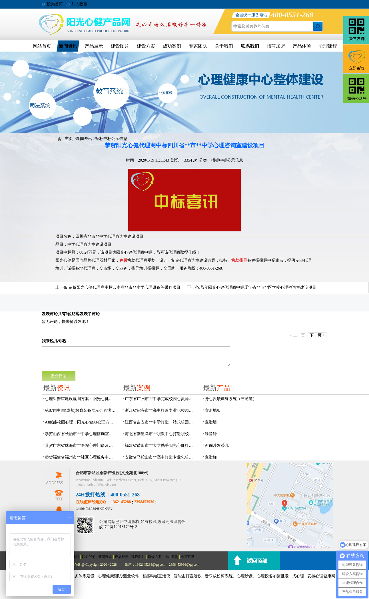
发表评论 (50, 314)
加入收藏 (79, 4)
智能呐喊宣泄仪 (156, 576)
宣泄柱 (211, 457)
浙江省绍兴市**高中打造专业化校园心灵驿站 (160, 410)
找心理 (298, 576)
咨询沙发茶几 (217, 445)
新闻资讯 (68, 46)
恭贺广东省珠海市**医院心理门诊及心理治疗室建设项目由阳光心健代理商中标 (80, 445)
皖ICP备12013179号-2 (118, 527)
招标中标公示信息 (111, 138)
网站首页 (42, 46)
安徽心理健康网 (321, 576)
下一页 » (317, 335)
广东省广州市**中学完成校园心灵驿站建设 (160, 399)
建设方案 (146, 46)
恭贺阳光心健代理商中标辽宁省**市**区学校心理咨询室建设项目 (258, 287)
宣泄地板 (213, 410)
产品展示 (94, 46)
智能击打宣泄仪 (188, 576)
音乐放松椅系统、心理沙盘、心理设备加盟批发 (247, 576)
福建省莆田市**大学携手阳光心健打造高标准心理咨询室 (160, 445)
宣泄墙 (211, 422)
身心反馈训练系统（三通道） (231, 399)
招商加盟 (276, 46)
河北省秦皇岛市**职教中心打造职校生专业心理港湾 (160, 434)
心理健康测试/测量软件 (118, 576)
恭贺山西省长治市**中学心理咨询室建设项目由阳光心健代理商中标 (80, 434)
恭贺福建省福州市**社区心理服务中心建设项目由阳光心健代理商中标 (80, 457)
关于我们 (224, 46)
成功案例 (172, 46)
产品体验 (302, 46)
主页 (69, 138)
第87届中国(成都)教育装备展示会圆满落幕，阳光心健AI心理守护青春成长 (80, 410)
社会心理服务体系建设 (75, 576)
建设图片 (120, 46)
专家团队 (198, 46)
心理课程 (328, 46)
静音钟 (211, 434)
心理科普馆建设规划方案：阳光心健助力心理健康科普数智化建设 (80, 399)
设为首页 (55, 4)
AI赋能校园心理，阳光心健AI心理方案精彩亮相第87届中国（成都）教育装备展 (80, 422)
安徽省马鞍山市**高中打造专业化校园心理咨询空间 (160, 457)
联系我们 (250, 46)
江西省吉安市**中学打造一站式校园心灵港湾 (160, 422)
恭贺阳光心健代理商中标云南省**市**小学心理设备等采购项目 (125, 287)
